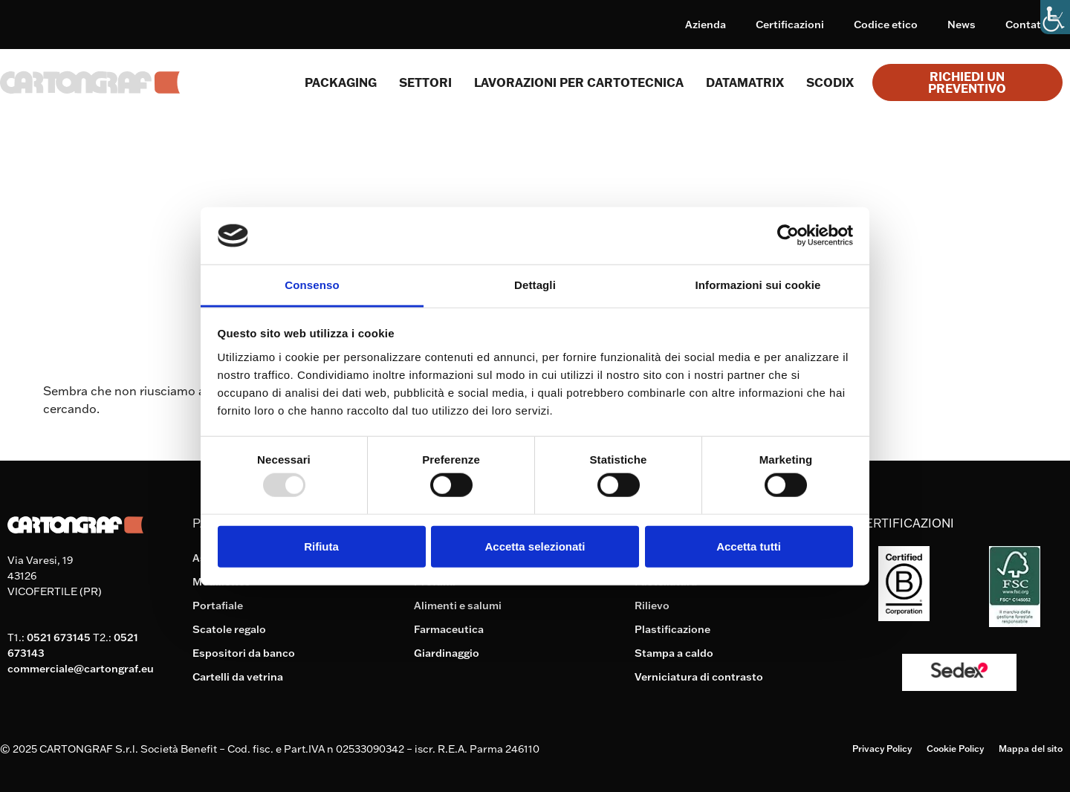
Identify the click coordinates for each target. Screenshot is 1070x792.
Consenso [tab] (312, 285)
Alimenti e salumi (458, 605)
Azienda (705, 24)
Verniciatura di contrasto (699, 677)
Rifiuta (321, 545)
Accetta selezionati (534, 545)
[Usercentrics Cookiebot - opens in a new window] (788, 235)
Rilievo (652, 605)
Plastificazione (672, 629)
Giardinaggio (446, 653)
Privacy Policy (882, 748)
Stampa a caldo (674, 653)
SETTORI (425, 82)
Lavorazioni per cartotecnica (579, 82)
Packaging (341, 82)
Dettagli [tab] (535, 285)
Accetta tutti (748, 545)
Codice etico (886, 24)
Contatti (1026, 24)
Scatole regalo (229, 629)
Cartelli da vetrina (237, 677)
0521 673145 (59, 637)
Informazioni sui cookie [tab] (758, 285)
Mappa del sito (1031, 748)
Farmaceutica (449, 629)
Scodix (830, 82)
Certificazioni (790, 24)
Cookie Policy (955, 748)
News (961, 24)
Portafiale (217, 605)
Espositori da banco (243, 653)
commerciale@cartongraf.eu (80, 668)
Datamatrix (745, 82)
